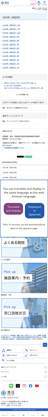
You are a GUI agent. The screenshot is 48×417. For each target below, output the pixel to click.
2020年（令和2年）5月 (11, 52)
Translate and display (13, 209)
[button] (33, 3)
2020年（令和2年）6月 (11, 48)
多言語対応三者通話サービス (14, 148)
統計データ (28, 335)
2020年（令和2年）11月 (11, 29)
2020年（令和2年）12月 (11, 25)
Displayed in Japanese (34, 211)
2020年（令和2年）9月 (11, 37)
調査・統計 (20, 335)
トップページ (5, 335)
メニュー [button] (33, 415)
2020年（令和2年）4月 (11, 56)
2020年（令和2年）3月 (11, 60)
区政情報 (12, 335)
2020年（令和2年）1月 (11, 67)
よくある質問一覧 (22, 94)
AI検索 (42, 415)
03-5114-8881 (16, 139)
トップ (4, 415)
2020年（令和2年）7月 (11, 44)
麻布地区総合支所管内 (23, 339)
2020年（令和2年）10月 (11, 33)
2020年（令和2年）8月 (11, 40)
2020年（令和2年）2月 (11, 63)
